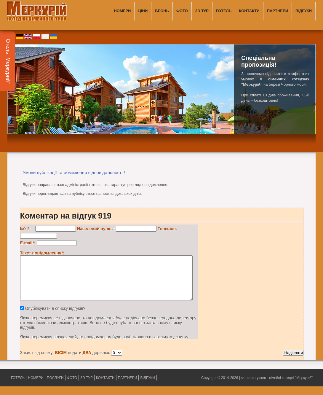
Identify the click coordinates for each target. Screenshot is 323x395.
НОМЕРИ (122, 11)
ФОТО (182, 11)
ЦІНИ (143, 11)
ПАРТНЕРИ (277, 11)
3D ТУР (202, 11)
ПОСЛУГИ (55, 386)
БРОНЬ (162, 11)
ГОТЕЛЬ (223, 11)
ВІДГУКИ (303, 11)
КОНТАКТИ (249, 11)
